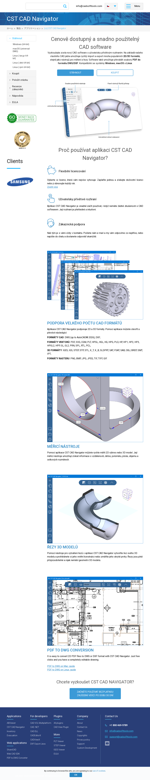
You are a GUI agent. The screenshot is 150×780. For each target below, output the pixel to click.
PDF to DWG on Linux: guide (61, 669)
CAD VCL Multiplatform (40, 723)
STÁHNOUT (75, 72)
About (80, 723)
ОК (75, 775)
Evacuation (12, 735)
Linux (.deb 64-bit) (21, 62)
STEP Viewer (59, 745)
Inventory (11, 731)
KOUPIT (115, 72)
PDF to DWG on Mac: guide (61, 666)
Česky (108, 6)
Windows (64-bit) (21, 44)
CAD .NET (34, 727)
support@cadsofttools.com (123, 736)
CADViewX (35, 740)
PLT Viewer (59, 741)
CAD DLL (34, 731)
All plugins (58, 723)
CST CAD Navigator (16, 727)
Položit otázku (20, 79)
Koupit (15, 73)
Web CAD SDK (13, 754)
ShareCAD (11, 749)
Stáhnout (17, 38)
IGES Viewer (59, 749)
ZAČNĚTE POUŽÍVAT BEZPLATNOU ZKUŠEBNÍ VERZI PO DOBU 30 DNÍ (95, 693)
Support (81, 744)
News (79, 731)
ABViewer (11, 723)
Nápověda (17, 95)
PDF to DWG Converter (17, 758)
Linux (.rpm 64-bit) (21, 67)
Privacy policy (83, 740)
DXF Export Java (37, 744)
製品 (19, 28)
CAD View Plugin (61, 727)
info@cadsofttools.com (89, 6)
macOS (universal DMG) (21, 50)
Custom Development (87, 748)
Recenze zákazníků (17, 88)
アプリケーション (32, 28)
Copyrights (82, 735)
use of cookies (99, 771)
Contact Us (82, 727)
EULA (15, 102)
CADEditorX (35, 735)
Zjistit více (52, 187)
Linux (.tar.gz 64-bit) (21, 57)
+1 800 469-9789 (118, 725)
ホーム (10, 28)
